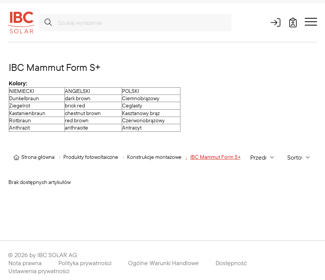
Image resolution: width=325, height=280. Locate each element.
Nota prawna (25, 263)
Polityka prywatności (84, 263)
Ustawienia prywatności (38, 271)
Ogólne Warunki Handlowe (163, 263)
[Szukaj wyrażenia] (135, 22)
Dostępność (231, 263)
